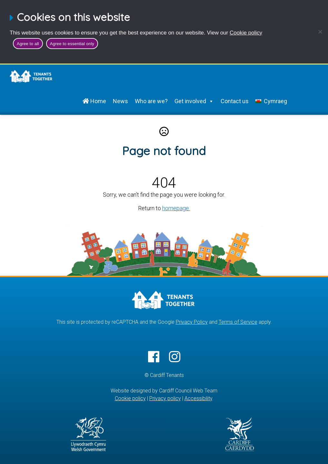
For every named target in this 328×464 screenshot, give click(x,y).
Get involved (194, 101)
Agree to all (28, 43)
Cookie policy (246, 33)
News (120, 101)
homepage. (176, 208)
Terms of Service (238, 322)
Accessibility (198, 398)
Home (94, 101)
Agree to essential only (72, 43)
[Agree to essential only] (320, 31)
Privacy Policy (192, 322)
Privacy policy (165, 398)
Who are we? (151, 101)
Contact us (235, 101)
